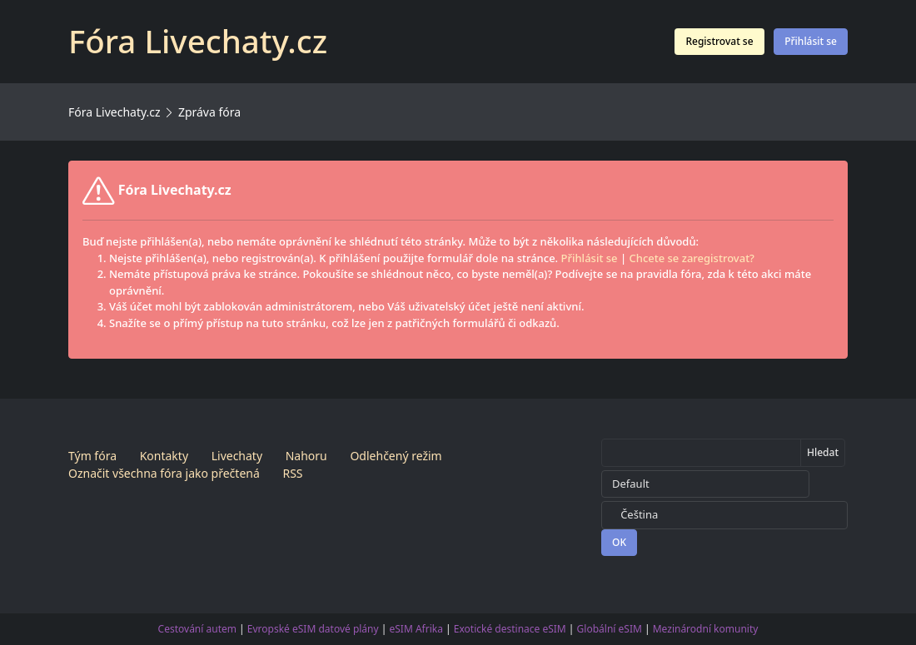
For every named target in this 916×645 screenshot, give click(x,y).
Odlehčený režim (395, 456)
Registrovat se (719, 41)
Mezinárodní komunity (706, 629)
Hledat (823, 452)
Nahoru (306, 456)
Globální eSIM (609, 629)
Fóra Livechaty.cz (114, 112)
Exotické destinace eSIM (510, 629)
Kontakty (164, 456)
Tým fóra (92, 456)
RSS (292, 473)
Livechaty (237, 456)
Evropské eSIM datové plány (313, 629)
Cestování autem (197, 629)
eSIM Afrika (416, 629)
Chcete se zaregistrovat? (691, 258)
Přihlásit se (810, 41)
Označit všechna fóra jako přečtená (164, 473)
